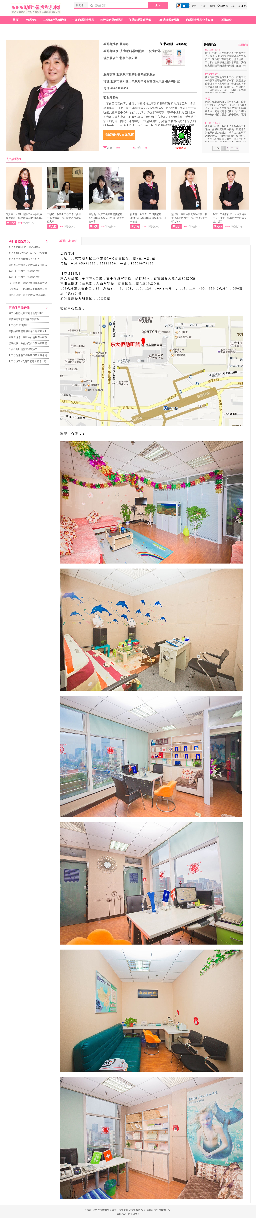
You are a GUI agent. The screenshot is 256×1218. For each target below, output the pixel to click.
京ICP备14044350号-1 (128, 1214)
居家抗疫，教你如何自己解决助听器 (28, 343)
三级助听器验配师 (83, 19)
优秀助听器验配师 (140, 19)
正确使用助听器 (19, 308)
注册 (203, 5)
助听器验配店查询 (21, 27)
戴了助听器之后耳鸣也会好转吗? (26, 313)
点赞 (109, 147)
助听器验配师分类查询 (199, 19)
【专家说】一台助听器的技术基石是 (28, 288)
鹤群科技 (151, 1210)
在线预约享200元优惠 (119, 134)
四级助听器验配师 (111, 19)
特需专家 (31, 19)
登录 (194, 5)
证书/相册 (174, 44)
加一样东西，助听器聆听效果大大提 (28, 282)
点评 (139, 147)
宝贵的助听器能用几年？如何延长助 (28, 331)
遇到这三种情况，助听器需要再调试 (28, 264)
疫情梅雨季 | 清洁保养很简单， (25, 319)
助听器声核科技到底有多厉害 (24, 258)
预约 (212, 5)
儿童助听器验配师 (168, 19)
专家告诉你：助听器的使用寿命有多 (28, 337)
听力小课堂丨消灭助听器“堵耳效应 (27, 294)
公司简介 (226, 19)
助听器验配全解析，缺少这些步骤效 (28, 252)
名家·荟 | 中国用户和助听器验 (24, 270)
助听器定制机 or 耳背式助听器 (25, 246)
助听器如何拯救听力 (19, 325)
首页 (16, 19)
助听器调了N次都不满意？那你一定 (27, 361)
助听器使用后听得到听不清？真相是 (28, 355)
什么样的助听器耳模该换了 (23, 349)
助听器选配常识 (19, 241)
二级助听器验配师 (54, 19)
